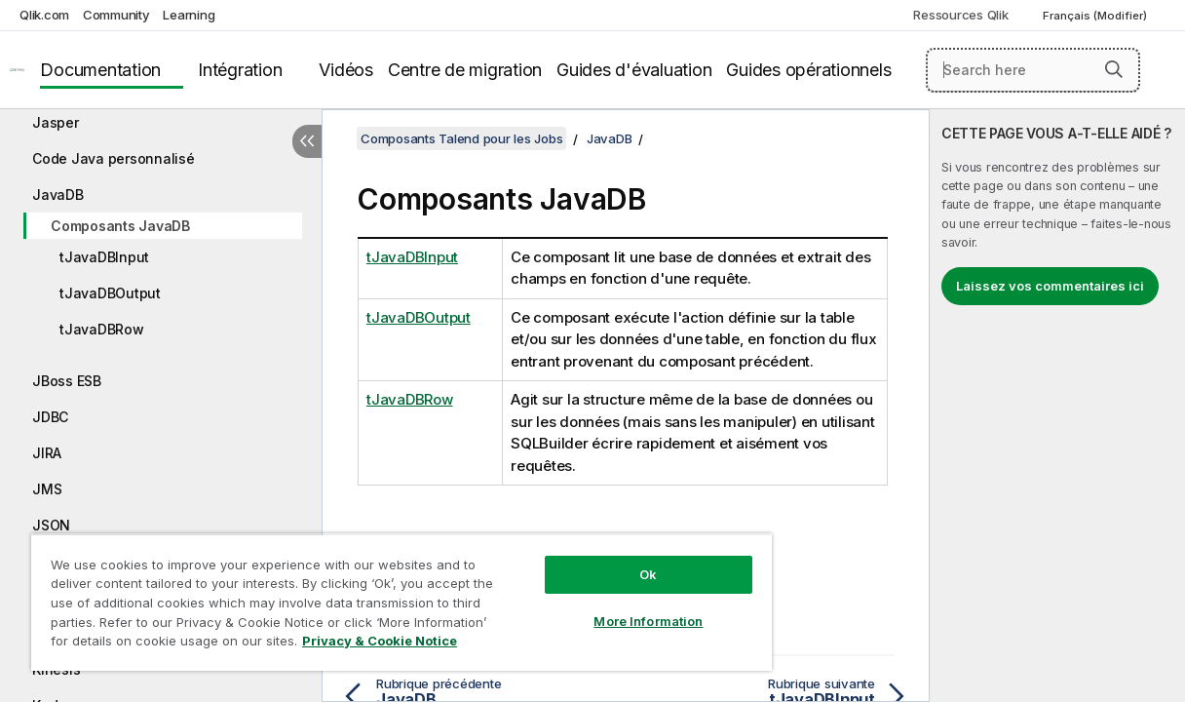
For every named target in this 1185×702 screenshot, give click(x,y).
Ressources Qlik (960, 14)
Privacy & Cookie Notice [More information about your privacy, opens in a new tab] (164, 644)
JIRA (46, 453)
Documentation (100, 69)
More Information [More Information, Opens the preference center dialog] (603, 606)
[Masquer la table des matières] (307, 141)
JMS (46, 489)
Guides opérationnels (808, 69)
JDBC (50, 417)
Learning (188, 14)
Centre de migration (465, 69)
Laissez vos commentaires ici (1050, 285)
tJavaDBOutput (110, 293)
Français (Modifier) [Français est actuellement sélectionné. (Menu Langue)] (1096, 15)
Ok (603, 559)
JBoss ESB (66, 380)
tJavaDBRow (101, 329)
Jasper (55, 122)
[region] (374, 595)
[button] (1113, 69)
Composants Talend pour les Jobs (461, 138)
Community (116, 14)
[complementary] (1057, 405)
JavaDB (58, 194)
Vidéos (346, 69)
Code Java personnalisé (113, 158)
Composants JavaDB (120, 225)
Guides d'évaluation (633, 69)
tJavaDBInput (104, 257)
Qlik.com (44, 14)
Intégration (240, 69)
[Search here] (1033, 70)
